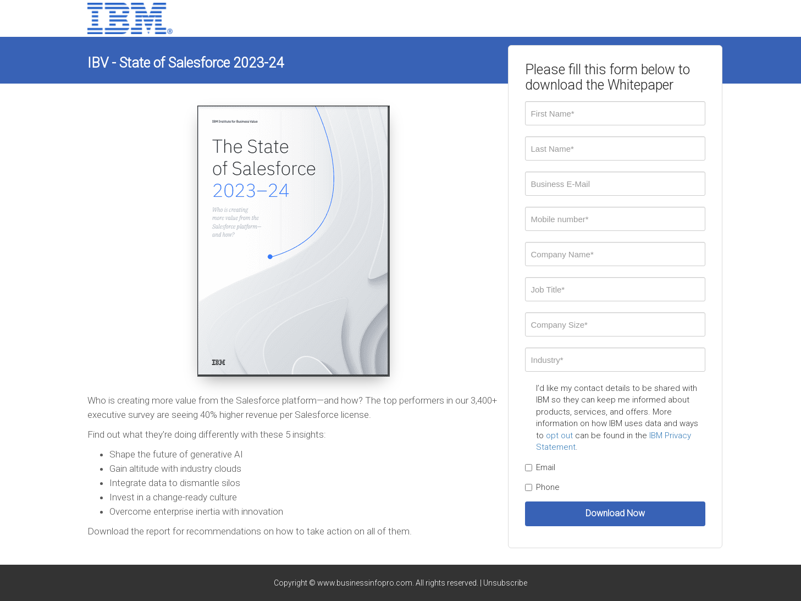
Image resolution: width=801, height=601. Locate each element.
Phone (542, 487)
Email (540, 467)
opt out (559, 435)
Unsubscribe (505, 582)
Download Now (615, 513)
